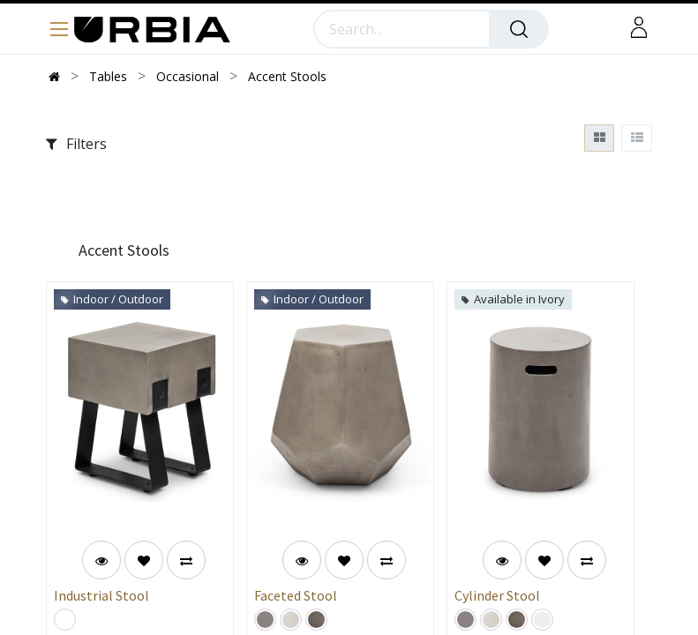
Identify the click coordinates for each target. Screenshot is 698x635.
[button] (143, 560)
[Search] (519, 29)
